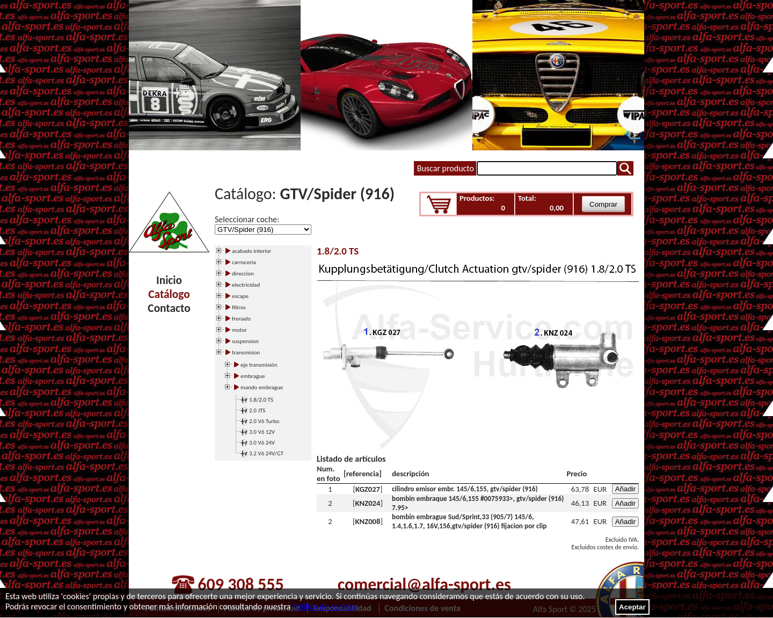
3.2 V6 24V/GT (266, 453)
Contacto (169, 308)
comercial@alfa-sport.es (424, 584)
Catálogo (168, 294)
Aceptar (632, 607)
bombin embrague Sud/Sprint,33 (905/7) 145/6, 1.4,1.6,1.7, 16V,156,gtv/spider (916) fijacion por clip (469, 521)
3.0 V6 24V (262, 442)
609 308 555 (240, 584)
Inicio (169, 280)
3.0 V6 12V (262, 431)
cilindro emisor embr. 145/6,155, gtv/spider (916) (465, 488)
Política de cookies (324, 606)
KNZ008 (368, 521)
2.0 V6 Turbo (264, 421)
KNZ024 (368, 503)
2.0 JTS (257, 410)
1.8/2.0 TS (261, 399)
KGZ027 (367, 489)
